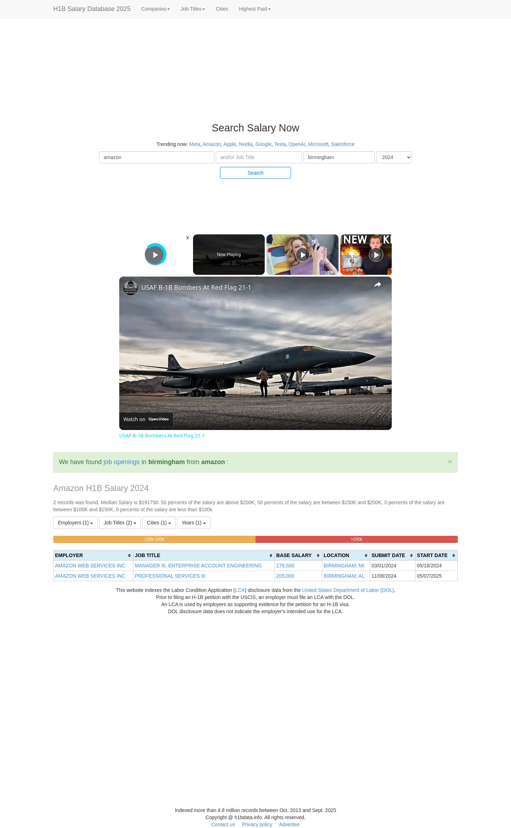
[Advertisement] (468, 127)
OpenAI (297, 144)
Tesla (280, 144)
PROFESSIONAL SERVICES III (170, 576)
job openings (122, 461)
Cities (222, 9)
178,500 (285, 565)
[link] (130, 288)
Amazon (212, 144)
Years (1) (194, 522)
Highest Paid (254, 9)
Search (255, 173)
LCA (239, 590)
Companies (155, 9)
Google (263, 144)
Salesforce (343, 144)
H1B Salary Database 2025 (92, 8)
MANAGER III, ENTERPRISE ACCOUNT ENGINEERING (198, 565)
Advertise (289, 824)
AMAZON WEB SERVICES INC (90, 565)
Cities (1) (159, 522)
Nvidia (246, 144)
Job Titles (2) (120, 522)
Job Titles (193, 9)
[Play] (303, 254)
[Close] (450, 461)
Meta (194, 144)
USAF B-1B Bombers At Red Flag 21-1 (196, 287)
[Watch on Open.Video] (146, 419)
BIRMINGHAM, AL (344, 576)
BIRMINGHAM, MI (344, 565)
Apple (230, 144)
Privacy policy (257, 824)
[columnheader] (93, 555)
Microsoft (318, 144)
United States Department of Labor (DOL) (348, 590)
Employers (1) (75, 522)
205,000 (285, 576)
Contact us (223, 824)
